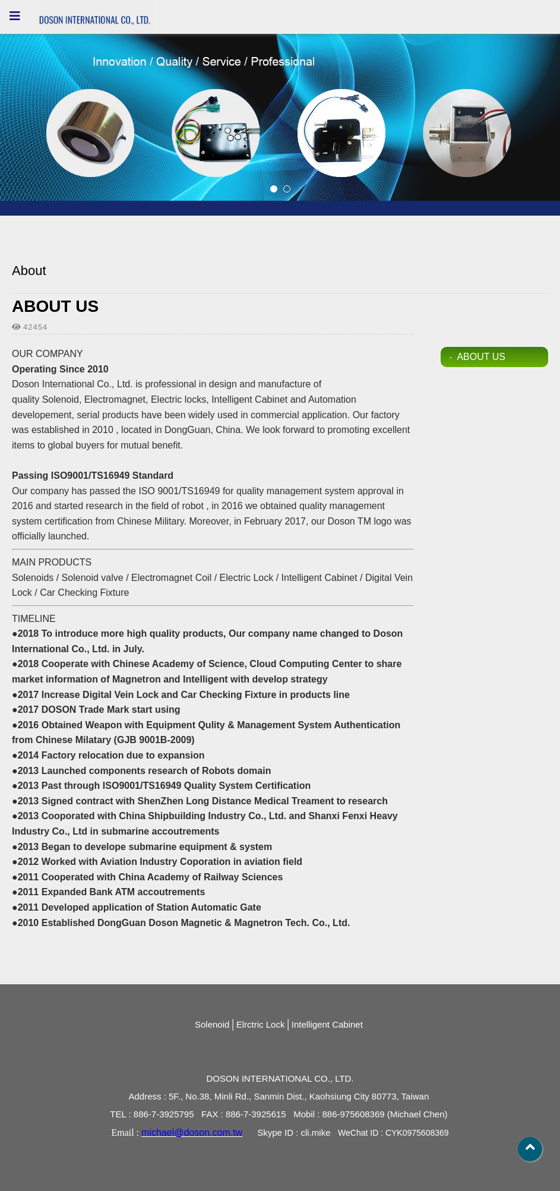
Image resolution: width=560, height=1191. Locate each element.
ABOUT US (481, 357)
